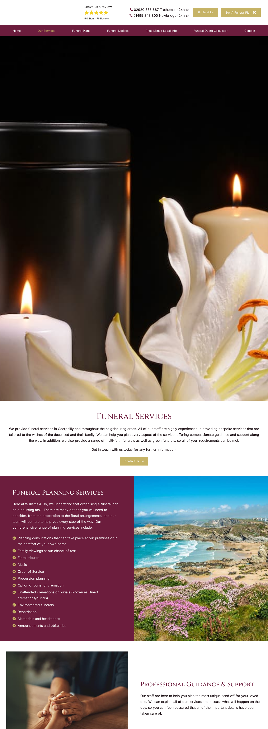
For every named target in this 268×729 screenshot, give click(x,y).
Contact (249, 30)
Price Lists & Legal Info (161, 30)
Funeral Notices (117, 30)
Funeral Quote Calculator (210, 30)
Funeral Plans (81, 30)
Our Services (46, 30)
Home (17, 30)
